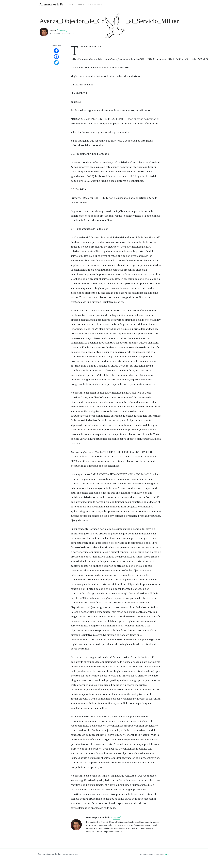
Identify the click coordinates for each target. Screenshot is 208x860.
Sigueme (62, 30)
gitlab (167, 854)
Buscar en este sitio (96, 4)
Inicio (71, 4)
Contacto (80, 4)
